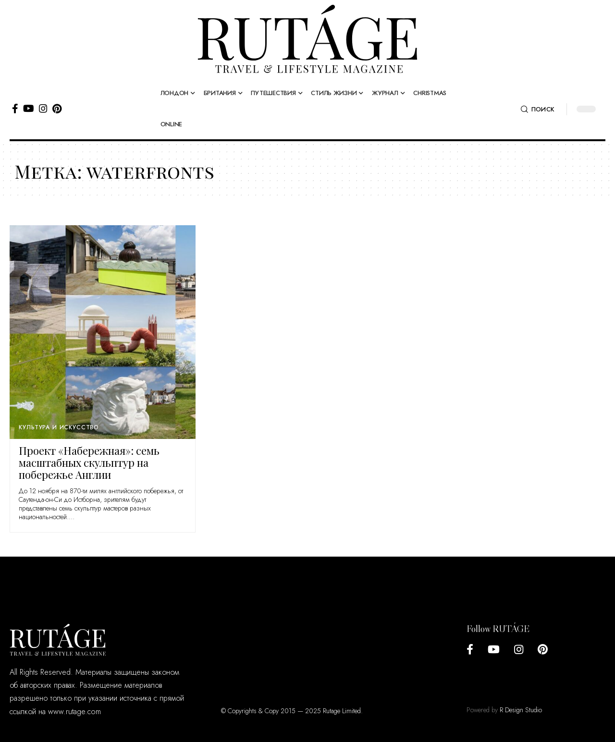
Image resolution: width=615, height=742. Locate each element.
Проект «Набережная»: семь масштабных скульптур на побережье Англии (89, 462)
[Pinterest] (57, 108)
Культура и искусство (59, 427)
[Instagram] (43, 108)
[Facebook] (15, 108)
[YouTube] (29, 108)
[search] (537, 109)
